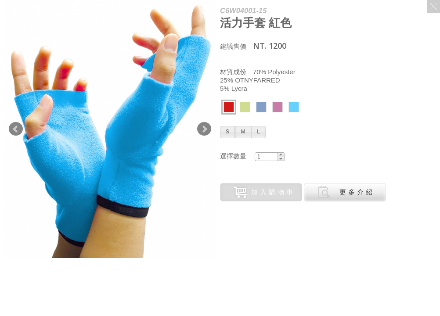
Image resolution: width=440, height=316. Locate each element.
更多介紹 (346, 192)
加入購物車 (264, 192)
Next (204, 129)
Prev (16, 129)
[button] (227, 132)
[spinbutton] (266, 157)
